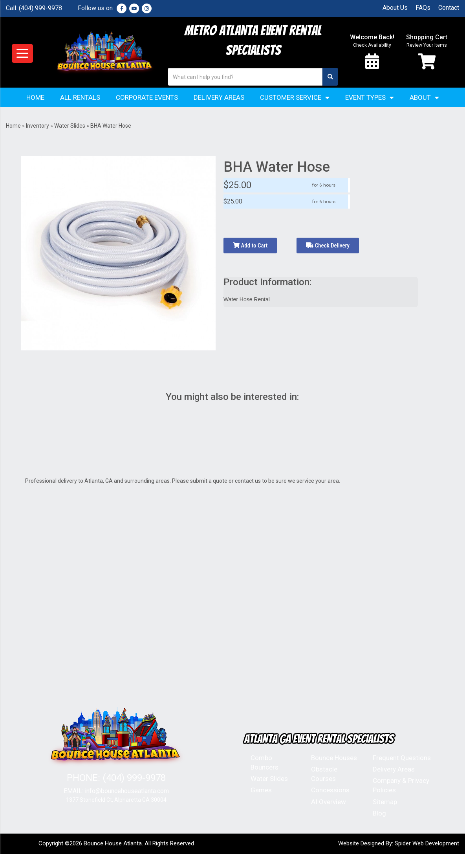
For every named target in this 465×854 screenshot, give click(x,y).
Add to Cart (250, 245)
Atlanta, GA (98, 481)
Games (261, 790)
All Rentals (80, 97)
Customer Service (295, 97)
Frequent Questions (402, 758)
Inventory (37, 126)
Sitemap (385, 802)
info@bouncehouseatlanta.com (127, 791)
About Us (395, 7)
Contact (448, 7)
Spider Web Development (427, 843)
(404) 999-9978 (40, 8)
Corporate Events (147, 97)
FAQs (423, 7)
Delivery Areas (219, 97)
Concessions (330, 790)
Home (35, 97)
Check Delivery (328, 245)
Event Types (369, 97)
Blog (379, 813)
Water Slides (69, 126)
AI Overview (328, 802)
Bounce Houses (334, 758)
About (424, 97)
